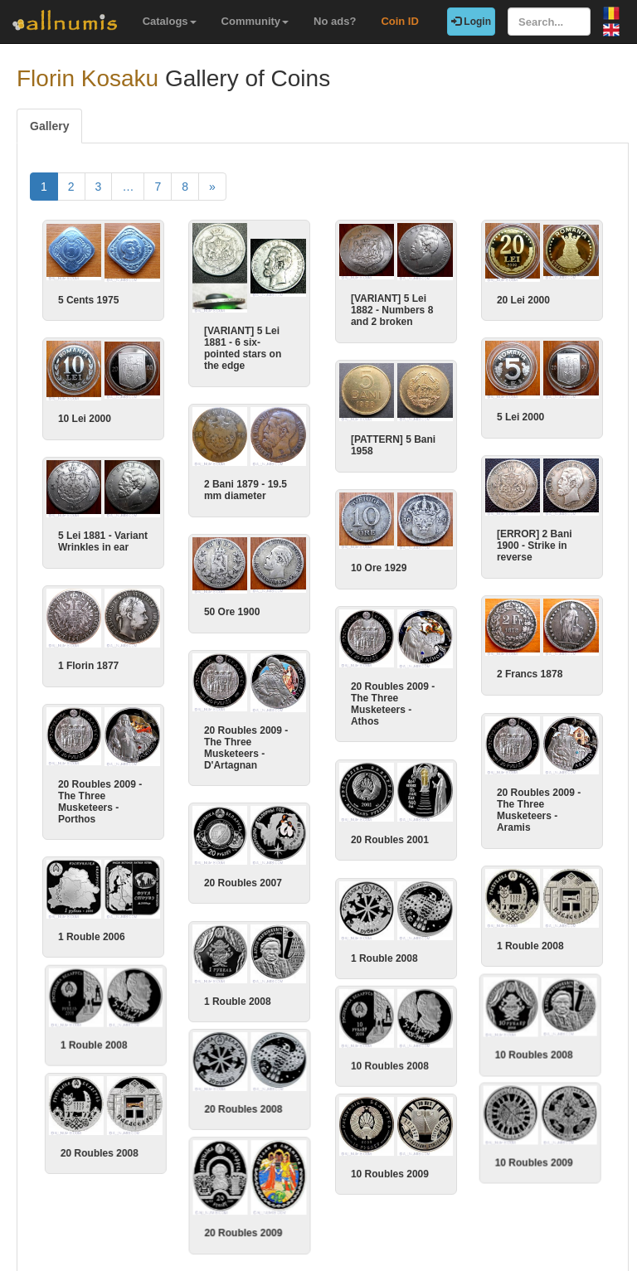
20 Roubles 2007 (243, 870)
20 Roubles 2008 (243, 1088)
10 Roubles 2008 (480, 1038)
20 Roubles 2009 (243, 1205)
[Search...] (549, 21)
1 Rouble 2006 (147, 926)
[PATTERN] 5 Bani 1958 (393, 443)
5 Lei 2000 (520, 415)
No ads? (335, 21)
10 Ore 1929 (378, 564)
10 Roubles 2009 (480, 1137)
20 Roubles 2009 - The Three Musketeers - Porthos (155, 792)
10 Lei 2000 (84, 416)
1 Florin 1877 (144, 659)
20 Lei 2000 (523, 300)
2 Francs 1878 (474, 669)
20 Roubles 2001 (390, 831)
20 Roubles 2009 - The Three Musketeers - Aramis (483, 802)
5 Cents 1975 (88, 300)
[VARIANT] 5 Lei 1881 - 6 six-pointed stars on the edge (242, 348)
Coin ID (400, 21)
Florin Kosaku (87, 78)
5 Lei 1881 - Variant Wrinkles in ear (158, 537)
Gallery (49, 126)
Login (471, 21)
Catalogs (170, 21)
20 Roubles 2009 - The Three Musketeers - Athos (393, 698)
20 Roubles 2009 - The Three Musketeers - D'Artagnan (246, 737)
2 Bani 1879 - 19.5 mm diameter (245, 484)
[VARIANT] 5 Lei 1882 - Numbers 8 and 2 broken (392, 310)
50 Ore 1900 (232, 603)
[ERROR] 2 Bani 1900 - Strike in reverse (479, 541)
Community (255, 21)
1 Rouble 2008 (474, 935)
